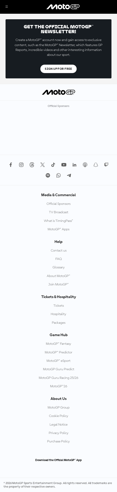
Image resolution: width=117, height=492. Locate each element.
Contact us (58, 250)
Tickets (58, 306)
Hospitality (58, 314)
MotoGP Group (59, 407)
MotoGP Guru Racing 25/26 (58, 378)
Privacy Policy (58, 433)
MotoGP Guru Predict (58, 369)
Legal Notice (59, 424)
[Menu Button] (7, 7)
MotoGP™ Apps (58, 229)
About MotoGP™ (58, 276)
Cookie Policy (58, 416)
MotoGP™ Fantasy (58, 344)
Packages (58, 323)
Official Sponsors (58, 204)
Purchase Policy (58, 441)
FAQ (58, 259)
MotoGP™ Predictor (58, 352)
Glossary (59, 267)
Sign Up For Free (58, 68)
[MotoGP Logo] (63, 7)
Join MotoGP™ (58, 284)
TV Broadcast (58, 212)
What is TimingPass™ (58, 221)
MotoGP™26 (58, 386)
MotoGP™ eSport (58, 361)
